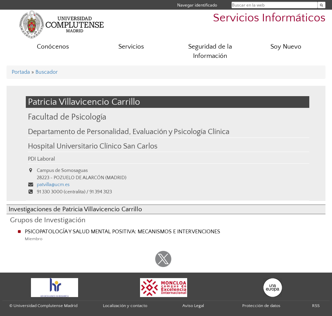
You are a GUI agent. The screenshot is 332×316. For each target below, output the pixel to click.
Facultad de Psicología (67, 117)
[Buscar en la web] (321, 5)
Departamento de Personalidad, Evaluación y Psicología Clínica (128, 132)
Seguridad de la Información (210, 51)
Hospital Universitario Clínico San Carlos (93, 146)
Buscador (46, 72)
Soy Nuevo (285, 46)
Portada (21, 72)
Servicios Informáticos (269, 18)
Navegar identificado (197, 5)
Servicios (131, 46)
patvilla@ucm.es (53, 184)
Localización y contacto (125, 305)
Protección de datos (261, 305)
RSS (316, 305)
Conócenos (53, 46)
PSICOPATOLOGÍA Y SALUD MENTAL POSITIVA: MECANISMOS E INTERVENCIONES (122, 231)
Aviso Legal (193, 305)
